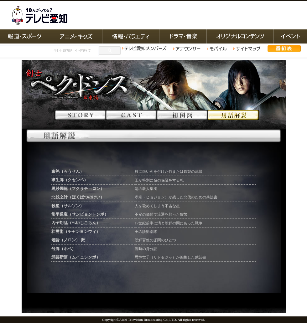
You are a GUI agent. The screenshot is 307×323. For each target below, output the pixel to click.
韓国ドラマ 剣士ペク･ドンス (154, 94)
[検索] (48, 50)
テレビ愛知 (39, 15)
